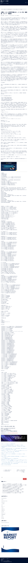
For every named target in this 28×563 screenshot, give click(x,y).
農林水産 (2, 517)
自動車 (2, 515)
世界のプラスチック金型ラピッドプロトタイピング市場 (8, 452)
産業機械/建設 (3, 514)
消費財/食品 (18, 15)
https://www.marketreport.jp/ (5, 522)
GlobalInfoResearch (12, 15)
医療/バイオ (3, 506)
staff (3, 15)
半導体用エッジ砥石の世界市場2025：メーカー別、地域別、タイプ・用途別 (21, 471)
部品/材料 (2, 518)
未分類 (2, 507)
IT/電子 (2, 499)
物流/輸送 (2, 511)
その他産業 (2, 503)
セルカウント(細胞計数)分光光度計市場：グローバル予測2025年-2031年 (10, 458)
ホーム (2, 9)
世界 (15, 15)
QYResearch (3, 502)
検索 (2, 477)
